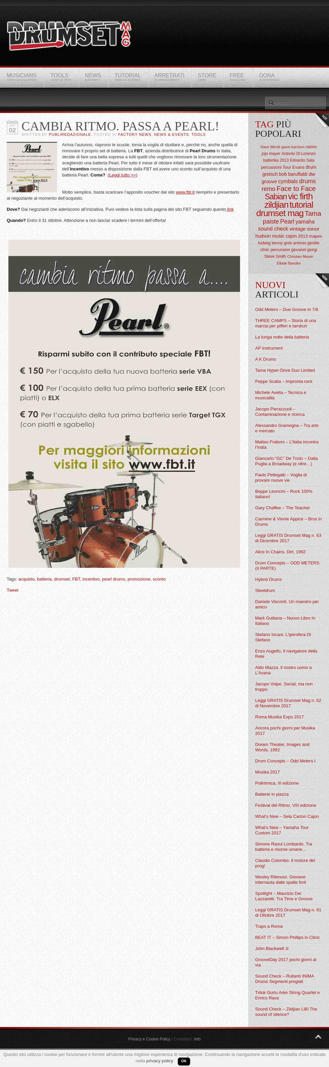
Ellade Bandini (288, 263)
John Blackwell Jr (272, 948)
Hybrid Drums (268, 579)
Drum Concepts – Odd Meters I (285, 760)
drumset (62, 579)
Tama (313, 213)
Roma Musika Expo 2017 (279, 716)
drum (311, 167)
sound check (273, 229)
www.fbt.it (185, 192)
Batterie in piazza (272, 794)
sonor (313, 229)
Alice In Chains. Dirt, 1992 (280, 551)
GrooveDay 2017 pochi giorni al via (285, 962)
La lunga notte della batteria (282, 337)
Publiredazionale (70, 134)
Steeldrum (265, 590)
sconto (159, 579)
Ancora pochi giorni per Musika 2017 (285, 730)
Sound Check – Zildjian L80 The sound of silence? (286, 1011)
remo (268, 189)
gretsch (270, 174)
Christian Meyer (300, 256)
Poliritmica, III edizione (277, 783)
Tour (287, 167)
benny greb (282, 243)
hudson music (269, 236)
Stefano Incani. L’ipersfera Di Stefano (283, 637)
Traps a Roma (269, 926)
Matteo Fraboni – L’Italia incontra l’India (287, 444)
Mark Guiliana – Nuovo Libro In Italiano (285, 621)
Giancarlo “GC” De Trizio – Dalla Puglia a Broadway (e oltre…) (286, 461)
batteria (44, 579)
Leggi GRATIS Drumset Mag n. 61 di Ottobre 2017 (288, 912)
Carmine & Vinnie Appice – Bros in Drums (288, 521)
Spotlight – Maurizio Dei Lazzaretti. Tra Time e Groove (284, 896)
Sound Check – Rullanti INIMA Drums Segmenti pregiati (284, 979)
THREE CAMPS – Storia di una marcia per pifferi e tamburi (285, 323)
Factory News (134, 134)
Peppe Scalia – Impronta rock (284, 381)
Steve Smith (275, 256)
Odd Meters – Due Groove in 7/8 (286, 309)
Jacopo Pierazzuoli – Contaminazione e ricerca (279, 411)
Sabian (276, 196)
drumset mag (279, 213)
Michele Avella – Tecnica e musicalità (280, 395)
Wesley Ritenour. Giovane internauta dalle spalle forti (280, 879)
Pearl (287, 221)
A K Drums (265, 359)
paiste (271, 221)
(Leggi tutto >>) (122, 174)
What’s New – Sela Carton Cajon (287, 816)
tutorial (301, 205)
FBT (76, 579)
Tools (199, 134)
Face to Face (296, 188)
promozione (139, 579)
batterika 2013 (276, 160)
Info (197, 1039)
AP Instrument (269, 348)
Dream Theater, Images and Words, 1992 (282, 747)
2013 (303, 236)
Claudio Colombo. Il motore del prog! (285, 863)
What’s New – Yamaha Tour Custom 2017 (282, 830)
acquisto (26, 579)
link (230, 209)
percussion (280, 249)
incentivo (91, 579)
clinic (264, 249)
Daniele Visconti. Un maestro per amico (287, 604)
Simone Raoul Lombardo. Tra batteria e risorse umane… (283, 846)
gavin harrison (292, 147)
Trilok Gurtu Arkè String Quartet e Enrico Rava (287, 995)
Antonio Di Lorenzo (298, 153)
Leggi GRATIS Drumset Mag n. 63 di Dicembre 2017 (288, 538)
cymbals (288, 181)
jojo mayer (271, 153)
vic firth (300, 196)
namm (311, 147)
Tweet (12, 590)
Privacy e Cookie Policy (149, 1039)
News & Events (171, 134)
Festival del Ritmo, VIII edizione (285, 805)
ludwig (264, 242)
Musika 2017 (267, 772)
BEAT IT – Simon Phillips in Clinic (287, 937)
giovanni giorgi (304, 249)
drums (307, 181)
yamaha (305, 222)
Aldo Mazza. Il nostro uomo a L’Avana (283, 670)
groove (269, 181)
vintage (297, 229)
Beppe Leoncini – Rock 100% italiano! (284, 494)
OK (184, 1061)
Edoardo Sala (302, 160)
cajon (291, 236)
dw (312, 174)
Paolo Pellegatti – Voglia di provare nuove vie (281, 477)
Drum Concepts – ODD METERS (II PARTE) (287, 565)
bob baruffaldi (293, 174)
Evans (298, 167)
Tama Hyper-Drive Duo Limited (285, 370)
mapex (315, 236)
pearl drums (113, 579)
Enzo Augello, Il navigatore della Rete (286, 653)
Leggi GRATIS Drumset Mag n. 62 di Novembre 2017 (288, 703)
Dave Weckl (270, 147)
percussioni (271, 167)
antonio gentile (306, 243)
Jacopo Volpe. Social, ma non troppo (284, 686)
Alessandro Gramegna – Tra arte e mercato (287, 428)
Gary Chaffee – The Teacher (282, 507)
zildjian (276, 205)
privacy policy (159, 1060)
